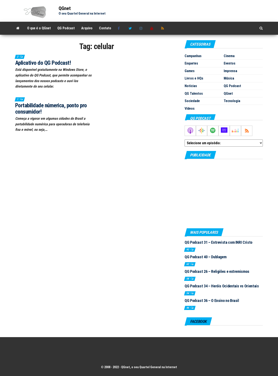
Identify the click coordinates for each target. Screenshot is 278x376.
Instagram (141, 28)
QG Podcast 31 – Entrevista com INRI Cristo (218, 242)
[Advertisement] (224, 193)
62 (188, 264)
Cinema (229, 56)
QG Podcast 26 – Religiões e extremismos (217, 271)
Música (229, 78)
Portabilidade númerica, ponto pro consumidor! (51, 108)
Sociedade (192, 101)
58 (188, 278)
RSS (163, 28)
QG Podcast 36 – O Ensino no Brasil (212, 300)
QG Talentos (194, 93)
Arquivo (87, 28)
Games (190, 71)
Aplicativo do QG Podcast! (43, 63)
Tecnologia (232, 101)
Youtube (152, 28)
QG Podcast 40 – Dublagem (205, 257)
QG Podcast (66, 28)
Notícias (191, 86)
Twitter (130, 28)
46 (188, 307)
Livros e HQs (194, 78)
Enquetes (191, 63)
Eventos (229, 63)
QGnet (65, 8)
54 (188, 293)
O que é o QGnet (39, 28)
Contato (105, 28)
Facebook (119, 28)
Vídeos (190, 108)
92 (188, 249)
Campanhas (193, 56)
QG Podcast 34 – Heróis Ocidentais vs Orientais (222, 286)
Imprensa (230, 71)
